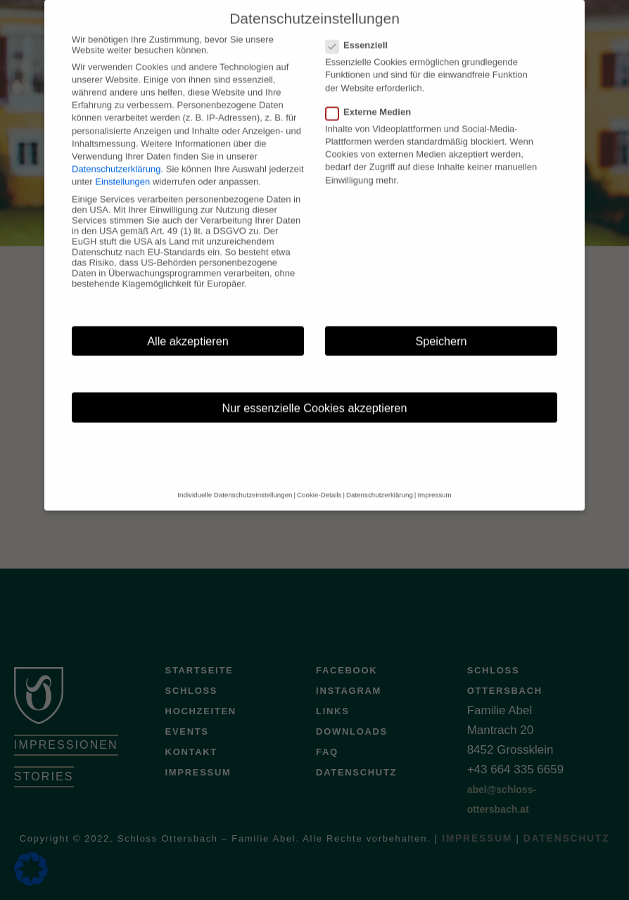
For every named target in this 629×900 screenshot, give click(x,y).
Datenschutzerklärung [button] (379, 483)
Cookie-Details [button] (319, 483)
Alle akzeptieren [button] (188, 328)
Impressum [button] (434, 483)
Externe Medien (372, 99)
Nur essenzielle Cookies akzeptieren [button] (314, 395)
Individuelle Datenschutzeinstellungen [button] (234, 483)
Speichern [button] (440, 328)
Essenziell (361, 32)
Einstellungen (122, 170)
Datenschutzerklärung (116, 156)
